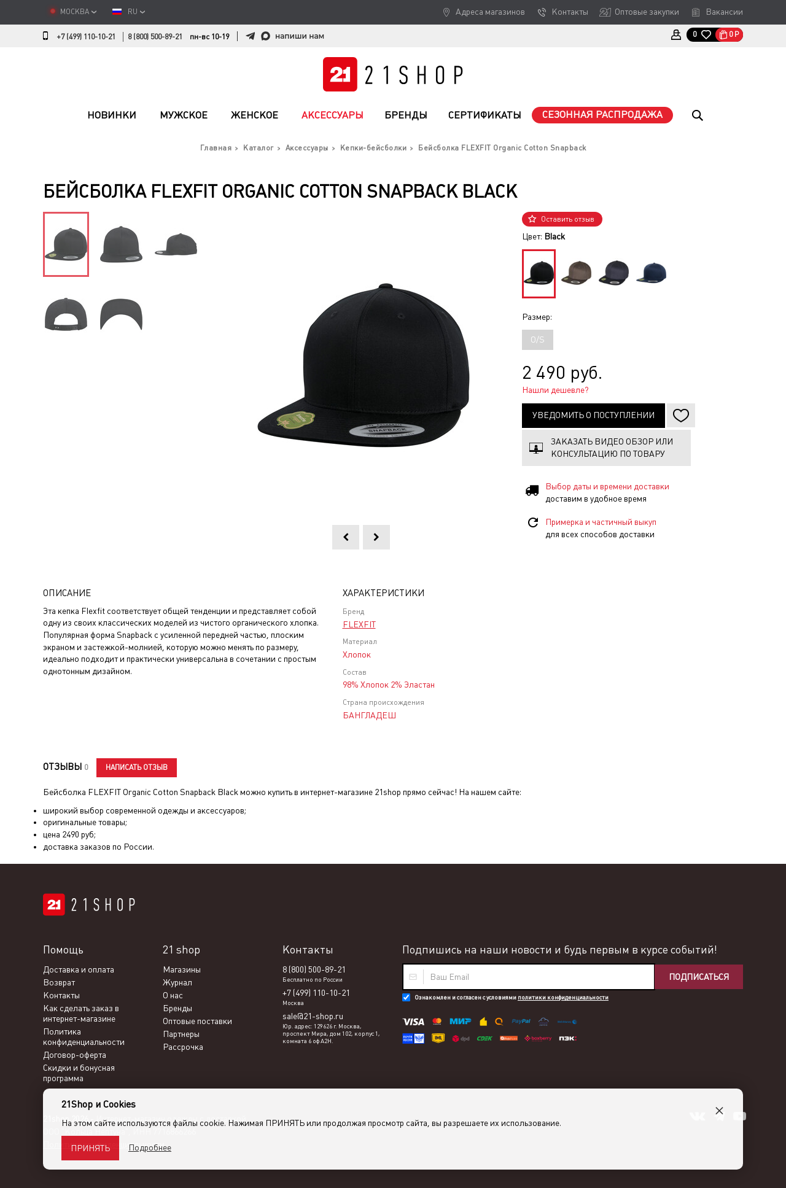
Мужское (184, 115)
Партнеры (181, 1034)
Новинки (111, 115)
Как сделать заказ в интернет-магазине (81, 1013)
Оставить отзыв (567, 219)
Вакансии (724, 12)
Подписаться (699, 977)
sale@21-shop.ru (312, 1016)
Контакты (569, 12)
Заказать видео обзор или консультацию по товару (612, 448)
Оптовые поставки (197, 1021)
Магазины (182, 969)
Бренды (405, 115)
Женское (254, 115)
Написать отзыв (137, 767)
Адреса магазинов (490, 12)
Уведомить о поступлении (593, 415)
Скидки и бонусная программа (79, 1073)
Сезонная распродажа (602, 114)
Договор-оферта (74, 1055)
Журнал (177, 982)
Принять (90, 1148)
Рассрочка (183, 1047)
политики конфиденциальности (563, 997)
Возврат (59, 982)
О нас (173, 995)
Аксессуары (333, 115)
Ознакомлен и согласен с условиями (511, 997)
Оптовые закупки (647, 12)
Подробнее (149, 1147)
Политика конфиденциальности (84, 1037)
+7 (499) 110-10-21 (85, 37)
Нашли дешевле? (555, 390)
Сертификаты (484, 115)
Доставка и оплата (78, 969)
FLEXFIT (359, 624)
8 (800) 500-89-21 (155, 37)
